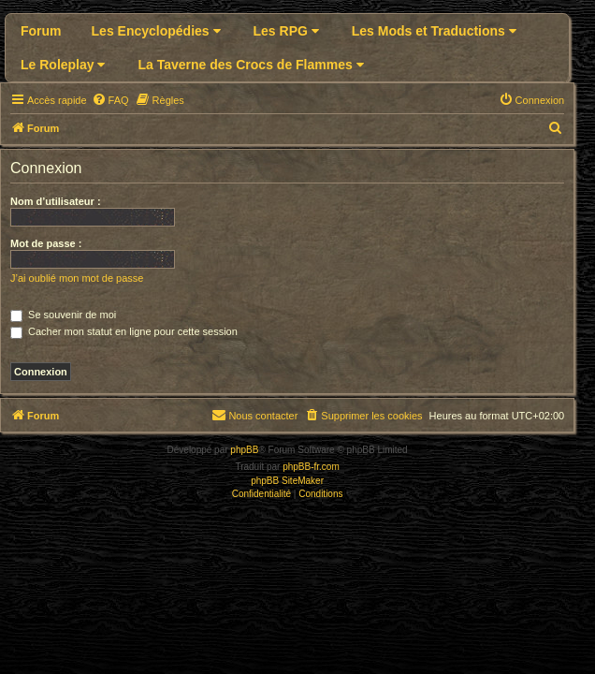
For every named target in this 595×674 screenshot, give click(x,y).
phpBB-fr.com (311, 467)
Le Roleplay (63, 64)
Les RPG (286, 30)
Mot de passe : (45, 243)
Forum (41, 30)
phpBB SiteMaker (287, 481)
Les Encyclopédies (156, 30)
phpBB (244, 450)
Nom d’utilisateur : (55, 201)
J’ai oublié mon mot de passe (76, 278)
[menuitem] (110, 100)
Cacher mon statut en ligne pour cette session (124, 331)
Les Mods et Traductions (434, 30)
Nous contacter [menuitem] (254, 414)
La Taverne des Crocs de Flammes (250, 64)
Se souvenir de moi (63, 314)
